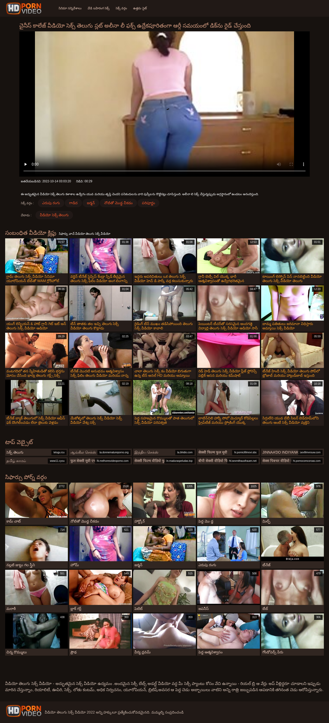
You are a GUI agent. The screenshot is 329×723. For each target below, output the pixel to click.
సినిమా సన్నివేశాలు (70, 8)
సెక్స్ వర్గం (121, 8)
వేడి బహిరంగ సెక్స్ (98, 8)
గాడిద (73, 203)
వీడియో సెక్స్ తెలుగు (54, 215)
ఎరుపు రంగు (51, 203)
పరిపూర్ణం (148, 203)
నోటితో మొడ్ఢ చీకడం (118, 203)
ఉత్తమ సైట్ (140, 8)
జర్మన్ (91, 203)
